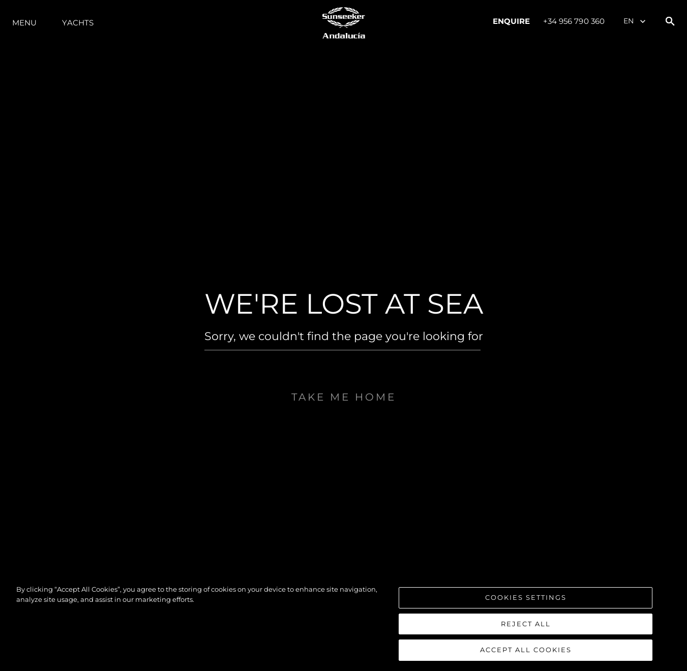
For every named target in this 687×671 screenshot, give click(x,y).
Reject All (526, 624)
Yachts (78, 22)
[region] (343, 622)
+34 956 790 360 (574, 21)
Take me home (343, 420)
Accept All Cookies (526, 650)
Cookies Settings (525, 597)
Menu (24, 22)
